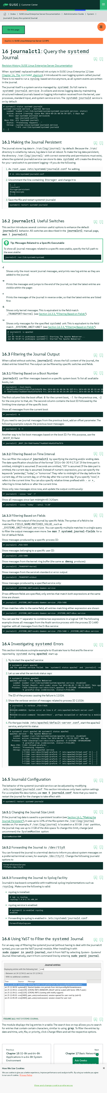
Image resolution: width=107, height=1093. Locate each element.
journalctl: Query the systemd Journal (20, 18)
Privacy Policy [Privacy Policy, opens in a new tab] (26, 1075)
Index (13, 14)
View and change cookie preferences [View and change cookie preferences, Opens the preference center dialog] (53, 1085)
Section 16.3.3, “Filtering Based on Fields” (62, 313)
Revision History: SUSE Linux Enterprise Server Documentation (37, 65)
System (90, 14)
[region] (53, 1078)
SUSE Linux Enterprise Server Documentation (39, 14)
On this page (13, 30)
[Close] (104, 1068)
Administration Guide (74, 14)
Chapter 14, (22, 75)
